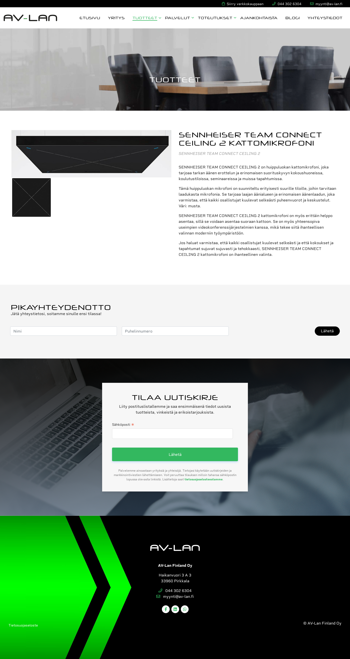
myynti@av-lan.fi (175, 596)
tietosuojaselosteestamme (203, 479)
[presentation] (270, 331)
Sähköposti (123, 425)
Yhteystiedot (324, 17)
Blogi (292, 17)
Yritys (116, 17)
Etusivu (89, 17)
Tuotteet (144, 17)
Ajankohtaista (259, 17)
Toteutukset (215, 17)
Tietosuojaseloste (23, 625)
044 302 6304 (175, 590)
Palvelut (177, 17)
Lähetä (327, 331)
